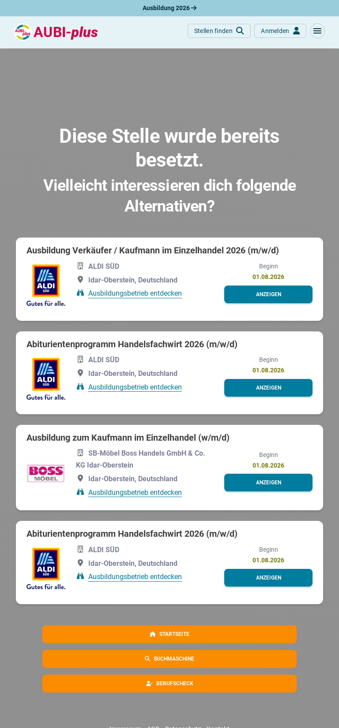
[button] (317, 30)
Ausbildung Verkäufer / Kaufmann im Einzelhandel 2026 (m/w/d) (152, 250)
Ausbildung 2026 (169, 7)
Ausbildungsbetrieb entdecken (135, 293)
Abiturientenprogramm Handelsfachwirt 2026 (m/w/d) (131, 344)
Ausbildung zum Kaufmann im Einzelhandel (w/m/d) (128, 437)
